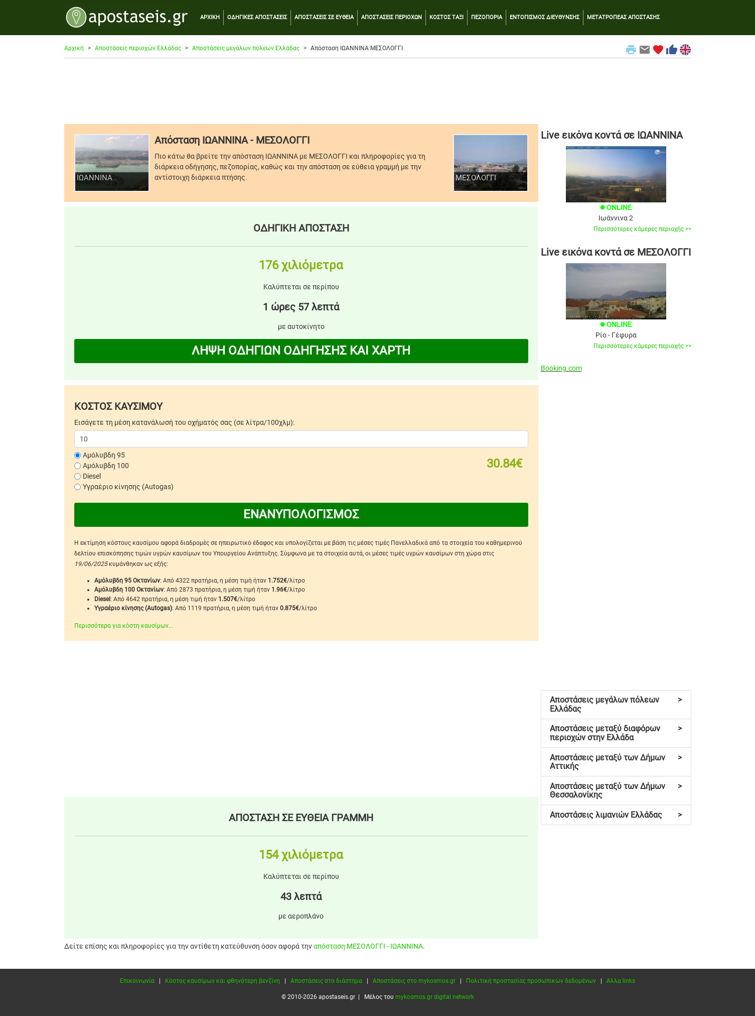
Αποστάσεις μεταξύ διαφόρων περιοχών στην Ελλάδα (616, 733)
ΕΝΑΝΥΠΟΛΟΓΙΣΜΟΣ (301, 514)
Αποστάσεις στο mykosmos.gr (414, 980)
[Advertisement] (377, 91)
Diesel (92, 476)
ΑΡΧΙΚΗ (210, 17)
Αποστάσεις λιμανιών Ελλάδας (616, 815)
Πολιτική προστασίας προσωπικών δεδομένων (531, 980)
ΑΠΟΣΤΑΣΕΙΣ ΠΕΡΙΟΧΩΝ (391, 17)
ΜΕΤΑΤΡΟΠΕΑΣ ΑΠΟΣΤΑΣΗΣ (623, 17)
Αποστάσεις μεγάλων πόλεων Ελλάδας (245, 48)
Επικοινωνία (137, 980)
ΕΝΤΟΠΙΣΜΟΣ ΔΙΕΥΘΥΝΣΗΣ (544, 17)
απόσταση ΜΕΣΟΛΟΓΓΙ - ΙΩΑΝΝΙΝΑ (368, 946)
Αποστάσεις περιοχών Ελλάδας (138, 48)
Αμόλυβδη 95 (104, 455)
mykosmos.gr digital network (434, 996)
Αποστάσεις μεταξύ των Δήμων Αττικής (616, 762)
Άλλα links (621, 980)
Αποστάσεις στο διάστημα (326, 980)
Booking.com (561, 368)
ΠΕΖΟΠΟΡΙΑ (486, 17)
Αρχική (74, 48)
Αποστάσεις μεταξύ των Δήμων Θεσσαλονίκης (616, 790)
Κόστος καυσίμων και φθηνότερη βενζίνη (222, 980)
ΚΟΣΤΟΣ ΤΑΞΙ (446, 17)
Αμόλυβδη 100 (106, 466)
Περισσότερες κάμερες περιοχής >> (642, 229)
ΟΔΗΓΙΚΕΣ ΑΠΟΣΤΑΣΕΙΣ (257, 17)
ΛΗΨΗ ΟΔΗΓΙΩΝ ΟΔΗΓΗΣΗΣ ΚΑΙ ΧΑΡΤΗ (301, 351)
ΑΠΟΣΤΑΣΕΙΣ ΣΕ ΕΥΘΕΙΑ (324, 17)
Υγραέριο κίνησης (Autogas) (128, 487)
